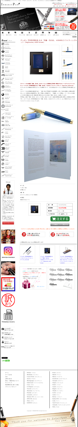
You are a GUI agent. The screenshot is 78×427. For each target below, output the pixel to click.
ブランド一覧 (22, 34)
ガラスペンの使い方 (9, 346)
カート (49, 34)
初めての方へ (9, 34)
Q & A (15, 34)
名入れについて (8, 337)
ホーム (2, 34)
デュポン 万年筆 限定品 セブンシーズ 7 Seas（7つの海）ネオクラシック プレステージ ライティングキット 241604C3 (66, 260)
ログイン (6, 341)
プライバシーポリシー (10, 386)
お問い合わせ (56, 34)
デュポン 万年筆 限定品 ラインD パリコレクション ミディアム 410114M (26, 258)
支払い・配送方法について (12, 380)
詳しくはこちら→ (41, 286)
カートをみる (8, 374)
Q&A (6, 376)
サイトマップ (8, 382)
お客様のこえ (43, 34)
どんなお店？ (7, 328)
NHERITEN (10, 5)
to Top (73, 418)
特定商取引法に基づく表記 (12, 384)
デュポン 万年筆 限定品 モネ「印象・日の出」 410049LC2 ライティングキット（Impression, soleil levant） (46, 260)
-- (31, 372)
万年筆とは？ (7, 333)
